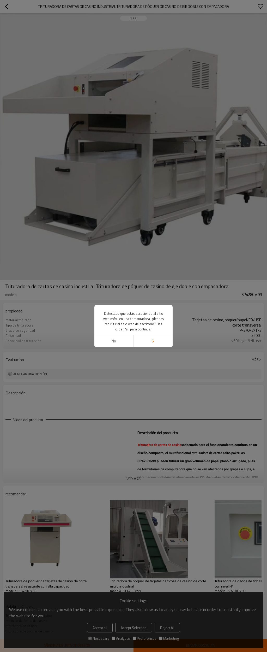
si (153, 341)
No (114, 341)
